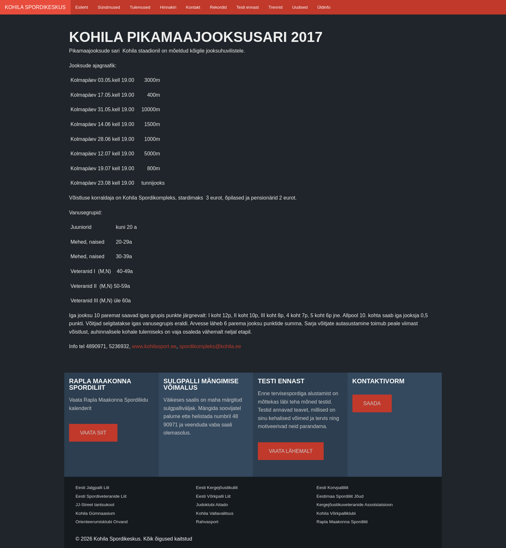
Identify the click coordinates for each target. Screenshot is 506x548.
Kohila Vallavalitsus (214, 513)
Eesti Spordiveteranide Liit (101, 496)
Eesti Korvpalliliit (333, 487)
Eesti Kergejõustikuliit (217, 487)
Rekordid (218, 7)
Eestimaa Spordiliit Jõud (340, 496)
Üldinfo (323, 7)
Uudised (300, 7)
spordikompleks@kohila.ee (210, 346)
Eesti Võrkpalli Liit (213, 496)
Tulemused (140, 7)
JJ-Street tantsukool (95, 504)
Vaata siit (93, 432)
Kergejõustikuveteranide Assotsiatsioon (355, 504)
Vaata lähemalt (291, 451)
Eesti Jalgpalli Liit (92, 487)
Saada (372, 403)
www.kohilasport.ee (154, 346)
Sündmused (109, 7)
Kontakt (193, 7)
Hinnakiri (168, 7)
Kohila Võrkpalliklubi (336, 513)
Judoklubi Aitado (212, 504)
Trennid (275, 7)
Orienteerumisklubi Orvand (102, 521)
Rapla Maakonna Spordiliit (342, 521)
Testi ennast (247, 7)
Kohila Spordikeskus (35, 7)
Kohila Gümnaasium (95, 513)
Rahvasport (207, 521)
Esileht (82, 7)
